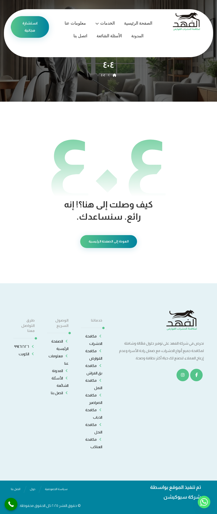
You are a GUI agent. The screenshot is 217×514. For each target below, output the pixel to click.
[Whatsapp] (204, 502)
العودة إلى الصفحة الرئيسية (108, 241)
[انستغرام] (183, 375)
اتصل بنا (59, 393)
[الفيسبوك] (196, 375)
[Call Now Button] (11, 504)
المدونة (60, 371)
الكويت (27, 354)
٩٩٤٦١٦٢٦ (24, 347)
